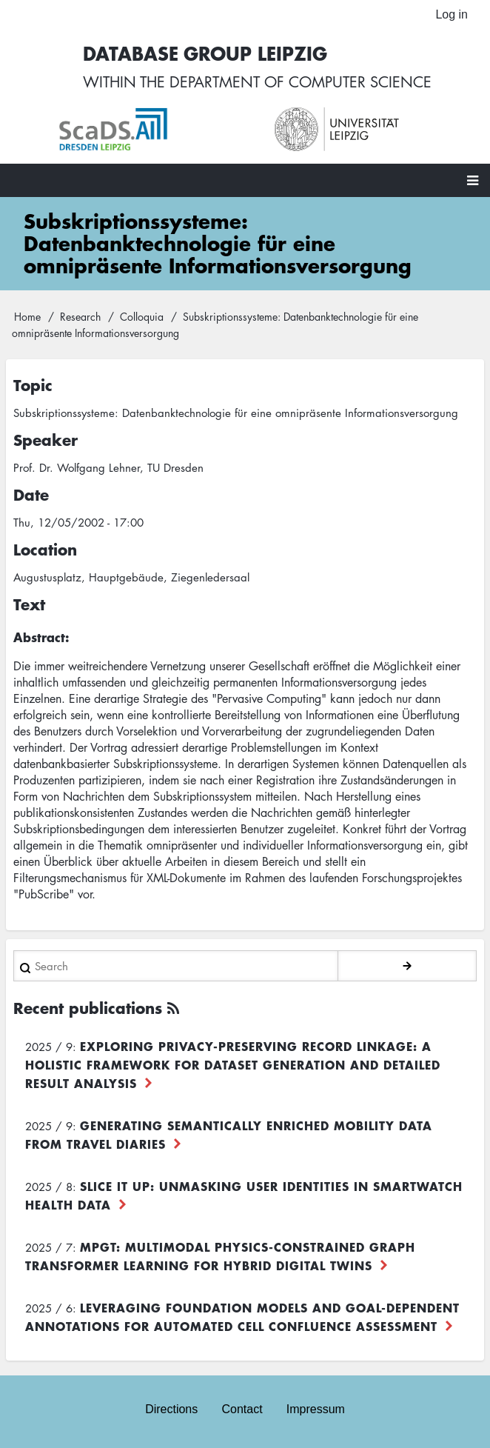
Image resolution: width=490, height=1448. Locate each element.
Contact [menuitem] (241, 1409)
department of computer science (301, 81)
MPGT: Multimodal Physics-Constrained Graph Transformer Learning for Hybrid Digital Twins (220, 1256)
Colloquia (142, 316)
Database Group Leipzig (205, 53)
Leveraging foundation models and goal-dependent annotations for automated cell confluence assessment (242, 1316)
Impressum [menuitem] (315, 1409)
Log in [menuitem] (451, 14)
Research (80, 316)
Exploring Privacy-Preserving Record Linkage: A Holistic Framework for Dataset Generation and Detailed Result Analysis (232, 1064)
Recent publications (87, 1007)
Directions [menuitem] (171, 1409)
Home (27, 316)
